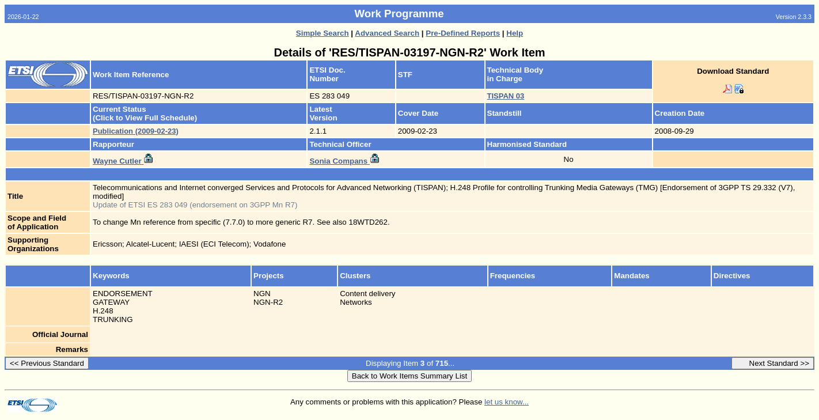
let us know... (506, 402)
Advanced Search (387, 33)
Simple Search (322, 33)
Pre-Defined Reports (463, 33)
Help (514, 33)
